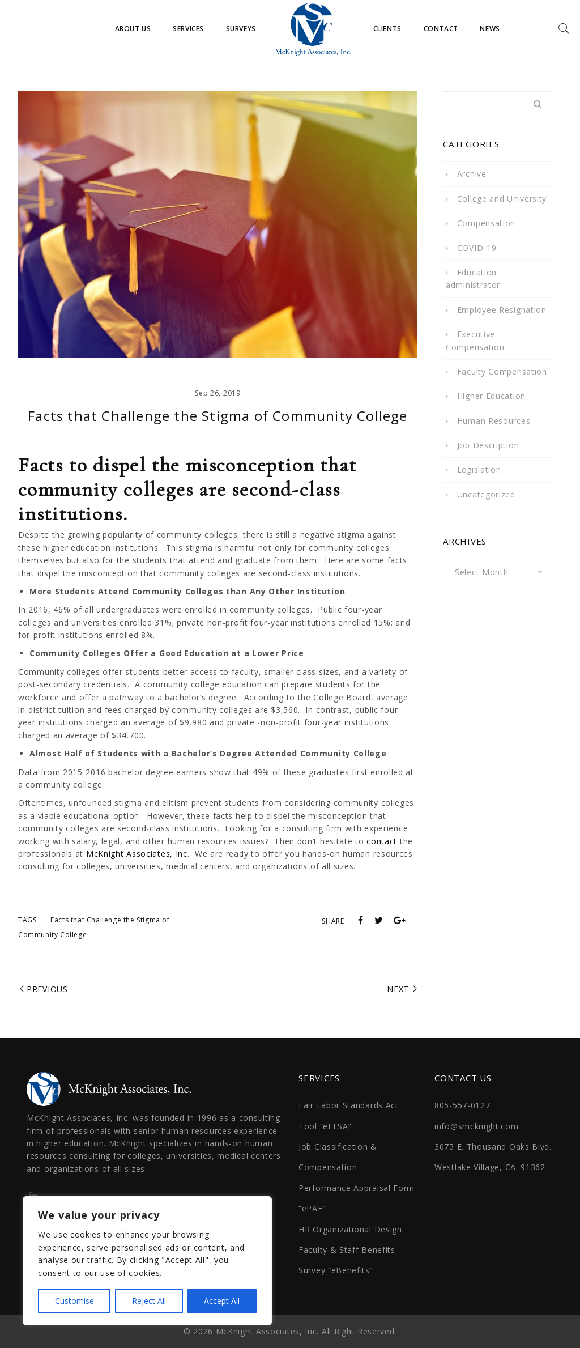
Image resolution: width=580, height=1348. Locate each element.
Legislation (479, 469)
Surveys (241, 28)
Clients (387, 28)
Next (398, 989)
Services (188, 28)
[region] (147, 1260)
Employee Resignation (502, 309)
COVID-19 (477, 248)
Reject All (149, 1300)
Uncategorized (486, 494)
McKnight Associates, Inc (136, 853)
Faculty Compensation (502, 371)
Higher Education (491, 395)
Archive (472, 173)
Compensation (486, 223)
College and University (502, 198)
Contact (441, 28)
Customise (74, 1300)
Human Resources (494, 420)
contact (381, 841)
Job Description (488, 445)
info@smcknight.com (476, 1126)
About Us (133, 28)
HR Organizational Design (350, 1229)
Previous (47, 989)
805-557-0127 (462, 1105)
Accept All (222, 1300)
